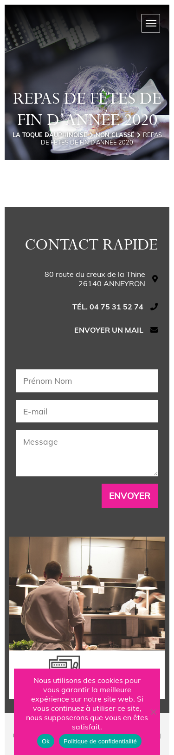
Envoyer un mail (108, 330)
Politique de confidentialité (100, 741)
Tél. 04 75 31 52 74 (107, 306)
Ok (46, 741)
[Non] (153, 711)
